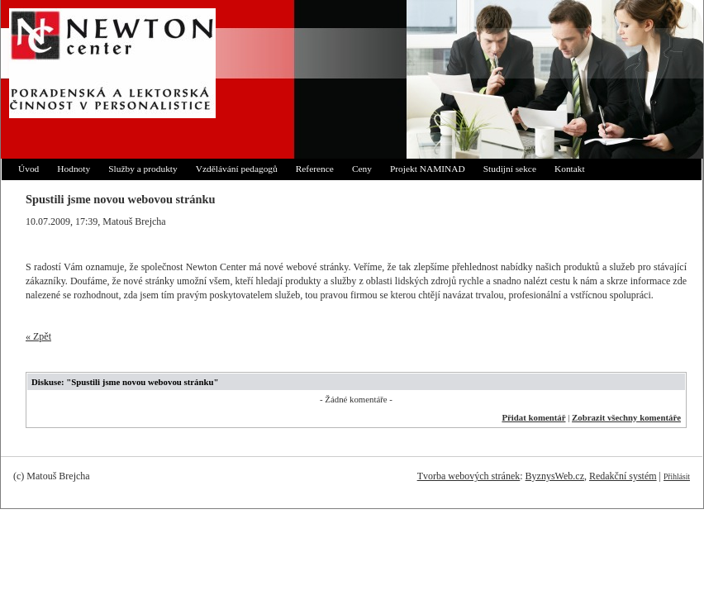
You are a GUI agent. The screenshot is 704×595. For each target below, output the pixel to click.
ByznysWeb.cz (555, 476)
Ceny (362, 169)
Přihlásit (677, 476)
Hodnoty (73, 169)
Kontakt (569, 169)
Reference (315, 169)
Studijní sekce (509, 169)
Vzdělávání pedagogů (237, 169)
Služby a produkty (143, 169)
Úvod (28, 169)
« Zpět (38, 336)
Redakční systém (623, 476)
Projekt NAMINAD (427, 169)
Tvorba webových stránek (469, 476)
